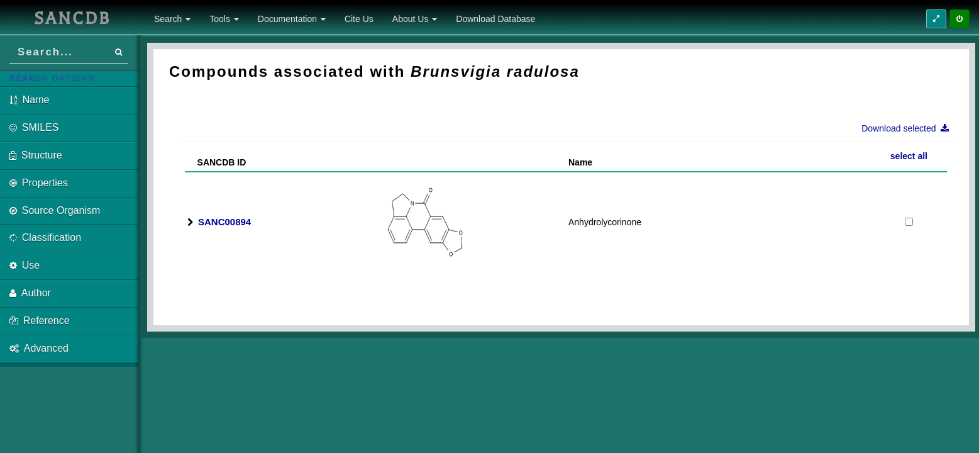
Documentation (292, 19)
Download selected (908, 128)
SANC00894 (224, 221)
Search (172, 19)
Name (580, 162)
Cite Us (359, 19)
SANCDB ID (216, 162)
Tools (224, 19)
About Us (414, 19)
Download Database (495, 19)
